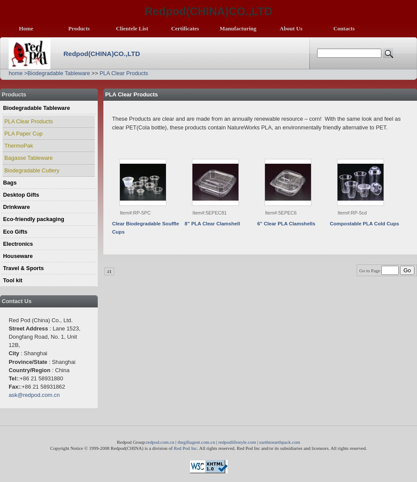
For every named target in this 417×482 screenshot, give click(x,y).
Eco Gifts (15, 231)
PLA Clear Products (123, 73)
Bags (10, 182)
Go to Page (379, 270)
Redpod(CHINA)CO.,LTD (101, 53)
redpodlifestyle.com (237, 442)
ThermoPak (18, 145)
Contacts (343, 28)
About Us (291, 28)
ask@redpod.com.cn (34, 395)
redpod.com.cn (160, 442)
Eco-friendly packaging (33, 219)
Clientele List (132, 28)
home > (18, 73)
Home (26, 28)
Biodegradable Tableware (58, 73)
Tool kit (13, 280)
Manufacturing (238, 28)
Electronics (18, 244)
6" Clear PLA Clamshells (286, 223)
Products (79, 28)
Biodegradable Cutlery (32, 170)
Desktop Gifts (21, 194)
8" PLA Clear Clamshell (212, 223)
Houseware (18, 256)
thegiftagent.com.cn (196, 442)
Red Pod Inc (185, 448)
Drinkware (16, 207)
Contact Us (17, 301)
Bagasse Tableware (28, 158)
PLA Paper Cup (23, 133)
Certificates (185, 28)
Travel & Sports (23, 268)
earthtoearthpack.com (279, 442)
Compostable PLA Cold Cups (364, 223)
